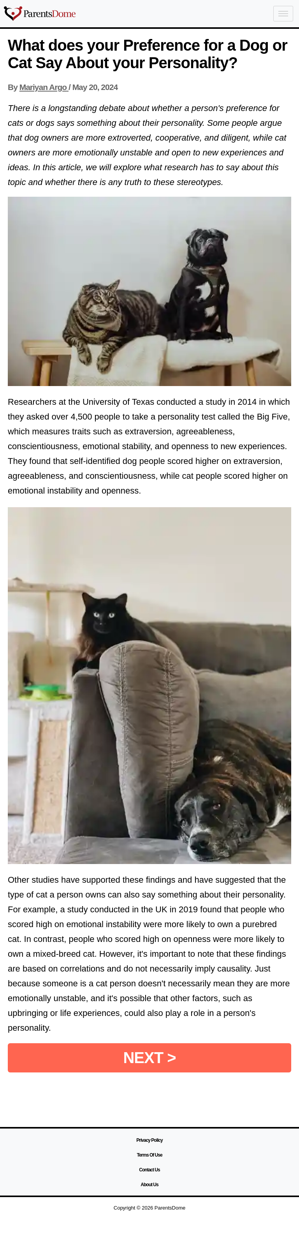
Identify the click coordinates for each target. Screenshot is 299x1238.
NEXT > (149, 1057)
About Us (149, 1184)
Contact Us (149, 1170)
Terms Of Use (149, 1155)
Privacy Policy (149, 1140)
